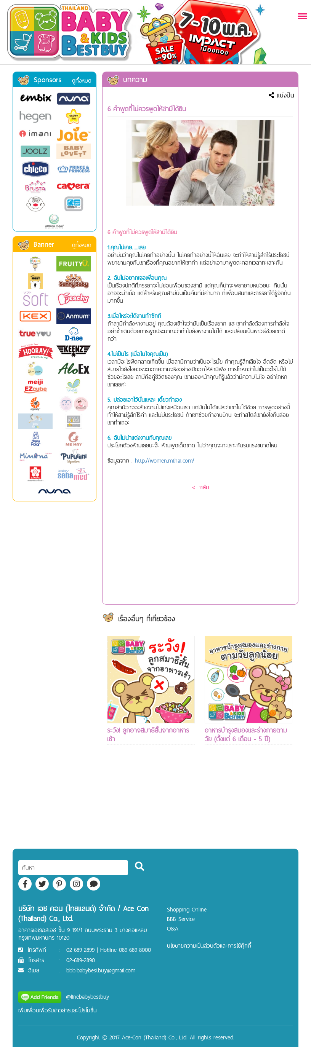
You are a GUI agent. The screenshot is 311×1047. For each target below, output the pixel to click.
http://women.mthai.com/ (164, 460)
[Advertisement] (151, 810)
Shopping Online (187, 909)
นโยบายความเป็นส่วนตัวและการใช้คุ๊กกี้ (209, 945)
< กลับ (200, 487)
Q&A (172, 928)
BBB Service (181, 919)
